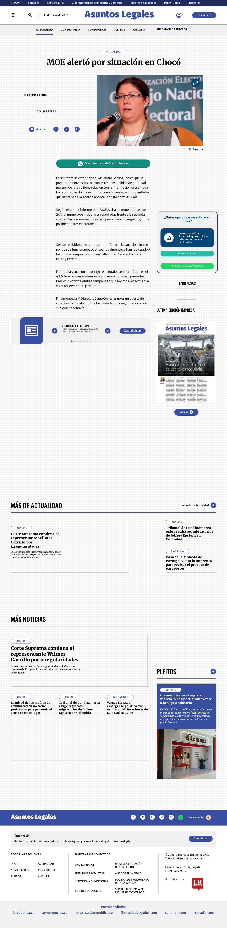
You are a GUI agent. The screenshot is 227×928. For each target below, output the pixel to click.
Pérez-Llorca (172, 2)
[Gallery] (81, 328)
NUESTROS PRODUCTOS (89, 873)
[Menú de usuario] (179, 15)
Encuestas (194, 2)
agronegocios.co (54, 913)
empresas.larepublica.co (94, 913)
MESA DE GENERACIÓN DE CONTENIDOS (128, 865)
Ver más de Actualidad (199, 505)
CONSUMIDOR (97, 29)
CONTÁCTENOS (84, 865)
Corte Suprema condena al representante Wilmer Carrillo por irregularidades (35, 540)
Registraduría (55, 2)
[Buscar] (30, 15)
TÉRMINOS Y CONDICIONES (91, 881)
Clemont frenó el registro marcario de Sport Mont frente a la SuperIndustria (186, 699)
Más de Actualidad (36, 505)
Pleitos (166, 671)
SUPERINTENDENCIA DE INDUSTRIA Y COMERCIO (129, 891)
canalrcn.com (175, 913)
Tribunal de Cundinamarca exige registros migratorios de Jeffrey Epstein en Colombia (189, 533)
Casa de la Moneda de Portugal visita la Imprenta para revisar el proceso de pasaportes (189, 562)
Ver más (186, 412)
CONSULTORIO (70, 29)
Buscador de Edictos (171, 29)
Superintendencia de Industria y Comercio (97, 2)
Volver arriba (200, 817)
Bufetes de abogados (143, 2)
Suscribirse (204, 15)
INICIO (14, 863)
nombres (33, 2)
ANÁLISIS (139, 29)
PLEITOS (119, 29)
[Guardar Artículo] (37, 129)
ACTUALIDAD (44, 29)
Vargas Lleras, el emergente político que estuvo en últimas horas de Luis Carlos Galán (127, 708)
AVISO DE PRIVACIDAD (128, 873)
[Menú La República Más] (13, 15)
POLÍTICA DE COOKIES (88, 890)
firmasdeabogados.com (139, 913)
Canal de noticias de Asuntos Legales (103, 163)
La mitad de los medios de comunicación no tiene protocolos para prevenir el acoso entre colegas (31, 708)
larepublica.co (23, 913)
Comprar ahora (187, 253)
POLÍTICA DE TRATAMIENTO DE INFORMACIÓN (132, 881)
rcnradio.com (204, 913)
